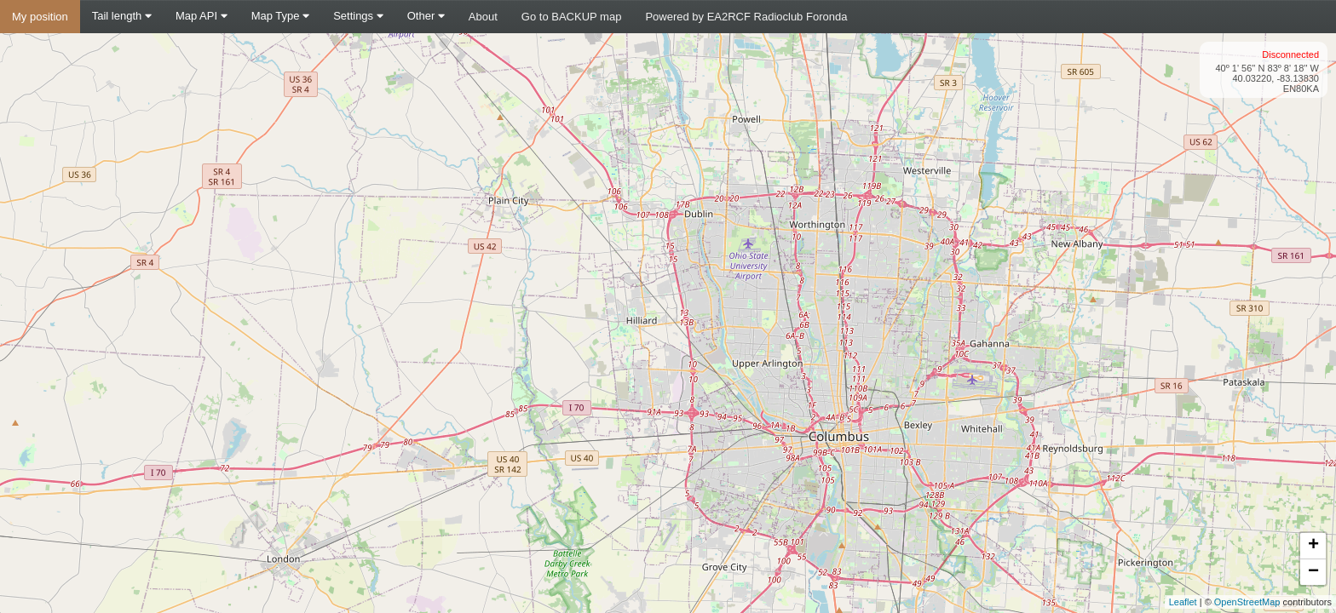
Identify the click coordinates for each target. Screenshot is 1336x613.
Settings (358, 15)
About (483, 16)
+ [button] (1313, 546)
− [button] (1313, 572)
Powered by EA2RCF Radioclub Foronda (746, 16)
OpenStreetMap (1247, 602)
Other (426, 15)
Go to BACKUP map (571, 16)
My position (40, 16)
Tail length (122, 15)
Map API (201, 15)
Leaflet (1183, 602)
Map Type (280, 15)
